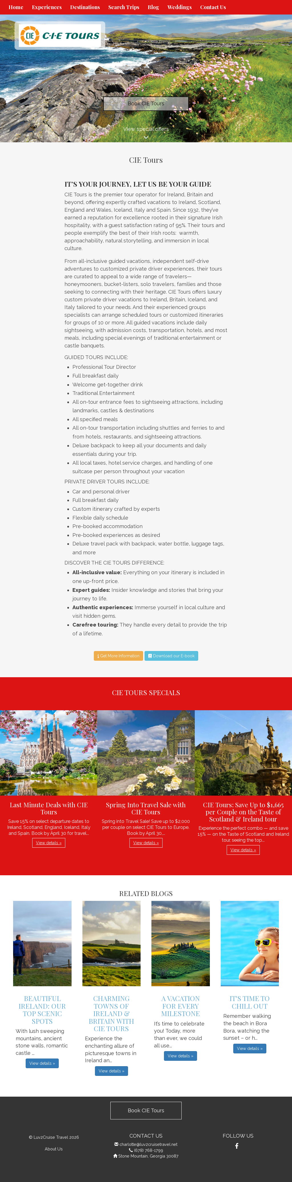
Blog (153, 7)
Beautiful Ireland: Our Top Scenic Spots (42, 1009)
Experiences (47, 7)
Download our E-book (171, 656)
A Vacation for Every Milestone (180, 1006)
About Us (54, 1148)
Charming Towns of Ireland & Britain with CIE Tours (111, 1013)
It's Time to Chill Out (250, 1002)
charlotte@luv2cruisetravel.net (148, 1144)
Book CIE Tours (146, 103)
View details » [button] (49, 843)
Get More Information (118, 656)
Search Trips (123, 7)
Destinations (85, 7)
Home (16, 7)
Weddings (180, 7)
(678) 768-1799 (148, 1150)
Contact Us (213, 7)
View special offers (146, 134)
